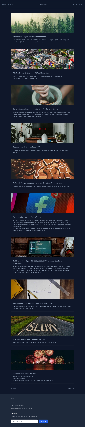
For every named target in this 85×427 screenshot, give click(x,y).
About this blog (78, 4)
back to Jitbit (7, 4)
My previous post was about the (23, 376)
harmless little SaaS (19, 228)
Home (12, 398)
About (12, 402)
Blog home (43, 4)
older (13, 389)
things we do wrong (19, 378)
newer (71, 389)
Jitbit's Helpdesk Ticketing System (21, 408)
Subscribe (43, 421)
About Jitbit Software (17, 405)
